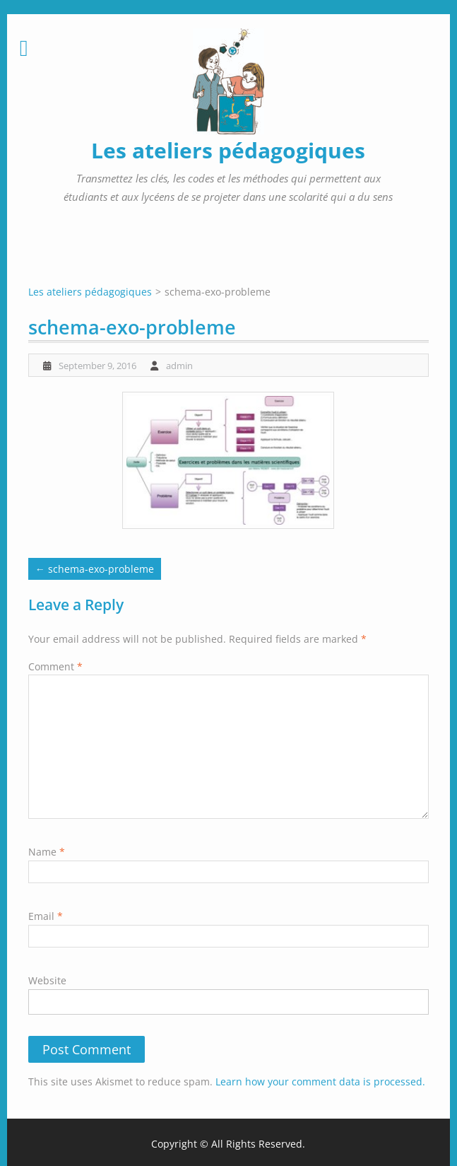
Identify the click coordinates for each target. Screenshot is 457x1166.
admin (179, 365)
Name (46, 851)
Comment (55, 666)
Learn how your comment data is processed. (320, 1081)
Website (47, 980)
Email (45, 916)
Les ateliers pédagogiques (228, 150)
